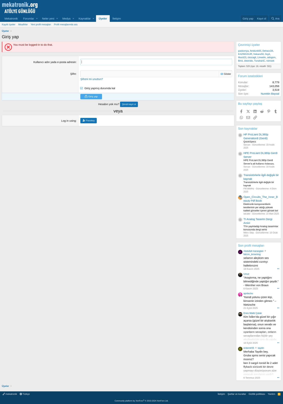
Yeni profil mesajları (41, 24)
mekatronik (10, 394)
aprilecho (248, 293)
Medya (66, 18)
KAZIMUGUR (245, 54)
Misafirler (23, 24)
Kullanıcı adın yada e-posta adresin (54, 62)
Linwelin (261, 57)
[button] (36, 18)
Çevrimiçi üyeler (249, 45)
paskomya (243, 50)
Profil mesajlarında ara (65, 24)
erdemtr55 (248, 348)
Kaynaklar (85, 18)
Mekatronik (11, 18)
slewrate (248, 60)
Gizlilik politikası (257, 394)
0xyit (267, 54)
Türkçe (25, 394)
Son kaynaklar (248, 128)
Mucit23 (242, 57)
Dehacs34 (267, 50)
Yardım (271, 394)
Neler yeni (48, 18)
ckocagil (252, 57)
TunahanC (259, 60)
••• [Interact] (278, 269)
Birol (240, 60)
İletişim (116, 18)
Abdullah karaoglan (253, 251)
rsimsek (270, 60)
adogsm (271, 57)
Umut (246, 274)
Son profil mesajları (251, 245)
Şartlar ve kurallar (237, 394)
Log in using (68, 120)
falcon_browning (252, 254)
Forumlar (28, 18)
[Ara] (275, 18)
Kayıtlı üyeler (8, 24)
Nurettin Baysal (270, 93)
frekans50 (258, 54)
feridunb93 (255, 50)
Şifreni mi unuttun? (91, 78)
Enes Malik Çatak (252, 313)
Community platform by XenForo (141, 401)
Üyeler (103, 18)
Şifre (73, 73)
